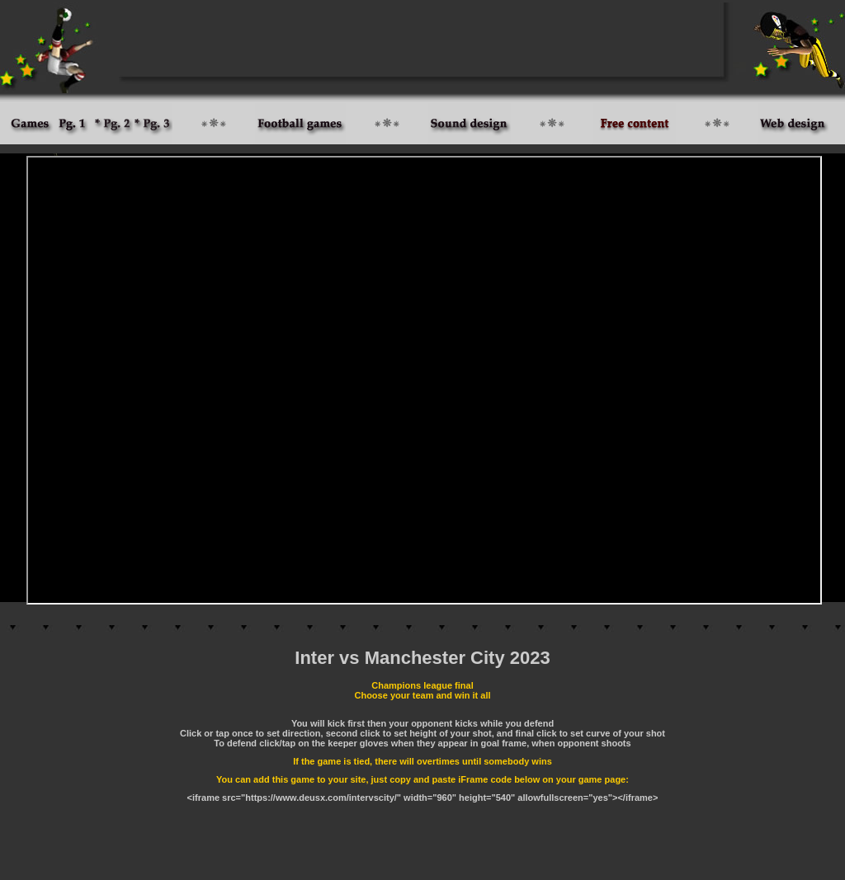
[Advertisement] (422, 39)
